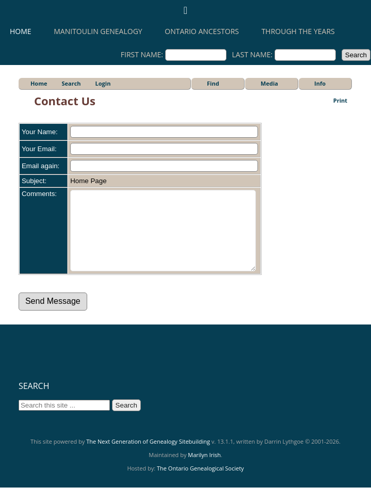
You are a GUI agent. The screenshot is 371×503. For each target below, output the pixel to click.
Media (269, 83)
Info (320, 83)
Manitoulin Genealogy (98, 31)
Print (340, 100)
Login (103, 83)
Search (70, 83)
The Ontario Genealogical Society (200, 484)
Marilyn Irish (204, 470)
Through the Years (298, 31)
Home (20, 31)
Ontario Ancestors (202, 31)
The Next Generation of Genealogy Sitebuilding (148, 457)
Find (213, 83)
